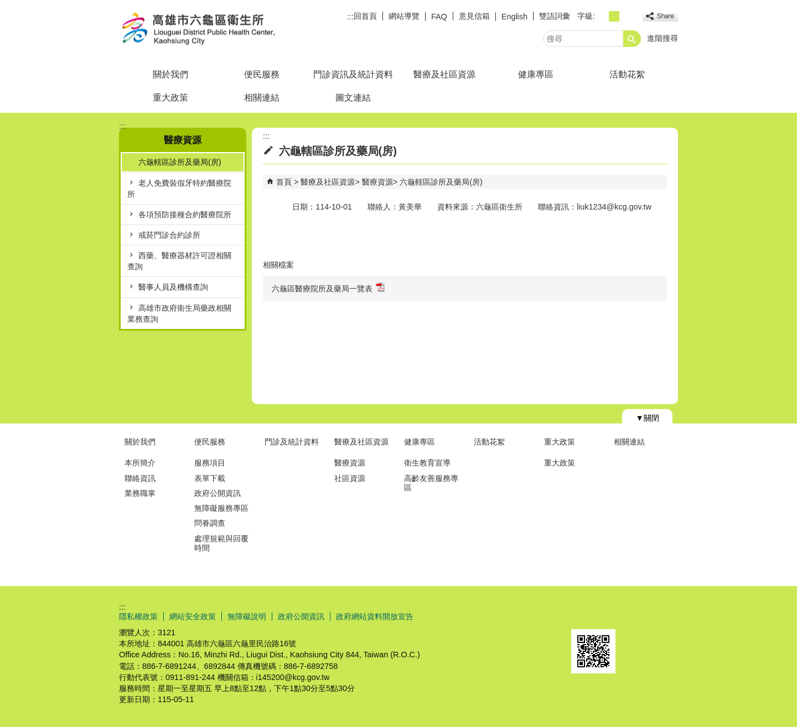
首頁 (284, 181)
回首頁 (365, 16)
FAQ (439, 16)
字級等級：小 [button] (602, 16)
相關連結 (262, 97)
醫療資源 (377, 181)
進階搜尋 (662, 38)
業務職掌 (140, 493)
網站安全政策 (192, 616)
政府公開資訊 (217, 493)
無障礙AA (638, 616)
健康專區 (535, 74)
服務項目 (209, 462)
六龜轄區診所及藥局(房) (179, 162)
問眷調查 (209, 523)
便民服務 (262, 74)
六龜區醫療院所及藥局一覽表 (328, 288)
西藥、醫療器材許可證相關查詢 (179, 261)
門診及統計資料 (292, 441)
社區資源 (349, 478)
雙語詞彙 (554, 16)
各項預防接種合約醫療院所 (184, 214)
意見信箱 (474, 16)
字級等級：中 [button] (614, 16)
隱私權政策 (138, 616)
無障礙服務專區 (221, 508)
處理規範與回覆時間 (221, 543)
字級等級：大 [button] (626, 16)
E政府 (583, 615)
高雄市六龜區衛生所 (212, 29)
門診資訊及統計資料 (353, 74)
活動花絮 (627, 74)
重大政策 (170, 97)
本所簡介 (140, 462)
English (514, 16)
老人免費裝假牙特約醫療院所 (179, 188)
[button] (632, 38)
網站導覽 (404, 16)
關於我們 (170, 74)
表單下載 (209, 478)
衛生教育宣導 (427, 462)
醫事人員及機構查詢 (173, 287)
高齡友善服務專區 (431, 483)
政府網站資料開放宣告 (374, 616)
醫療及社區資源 (444, 74)
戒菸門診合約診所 (169, 235)
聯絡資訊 (140, 478)
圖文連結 (353, 97)
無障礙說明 (246, 616)
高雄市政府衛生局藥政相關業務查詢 (179, 313)
